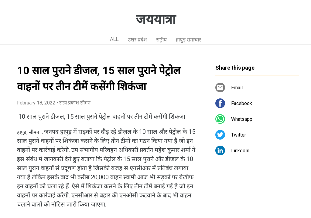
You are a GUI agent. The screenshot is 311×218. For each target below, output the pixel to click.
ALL (114, 39)
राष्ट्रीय (161, 40)
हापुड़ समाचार (188, 40)
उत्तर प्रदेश (137, 40)
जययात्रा (156, 19)
